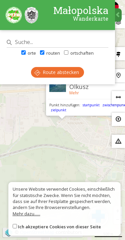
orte (28, 53)
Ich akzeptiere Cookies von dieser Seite (59, 227)
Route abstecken (56, 72)
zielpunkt (58, 110)
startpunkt (91, 105)
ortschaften (79, 53)
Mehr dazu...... (26, 214)
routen (50, 53)
